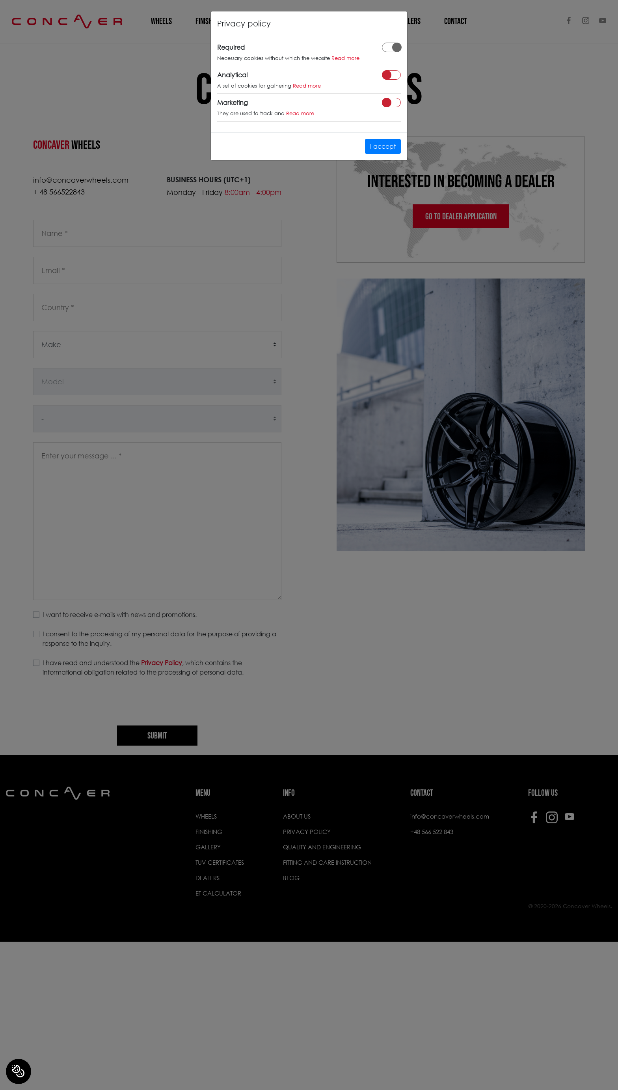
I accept (383, 146)
